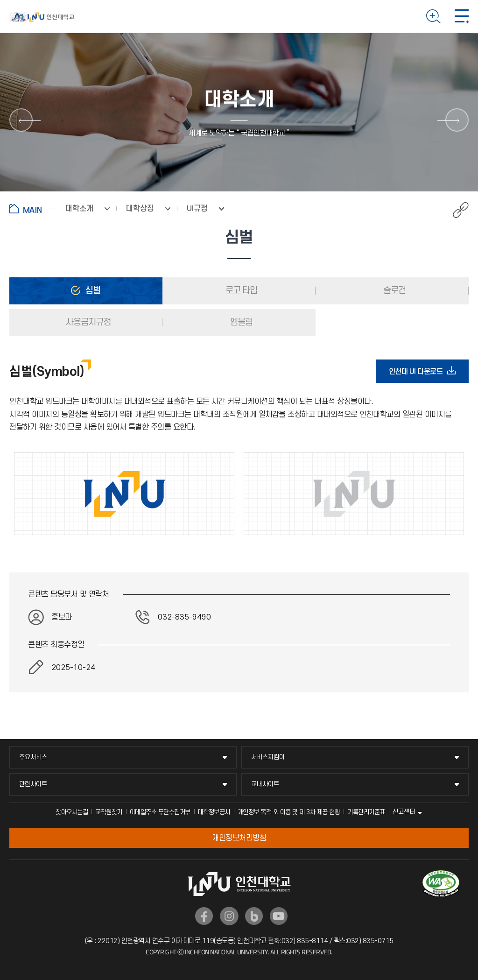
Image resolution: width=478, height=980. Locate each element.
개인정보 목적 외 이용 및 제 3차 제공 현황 (289, 812)
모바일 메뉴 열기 (462, 16)
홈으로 (32, 208)
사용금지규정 (87, 322)
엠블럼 (240, 322)
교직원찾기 (108, 812)
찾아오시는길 (72, 812)
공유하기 (456, 210)
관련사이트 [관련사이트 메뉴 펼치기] (33, 784)
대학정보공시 (214, 812)
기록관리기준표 (366, 812)
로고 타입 (240, 291)
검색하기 (433, 16)
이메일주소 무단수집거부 (160, 812)
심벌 (92, 291)
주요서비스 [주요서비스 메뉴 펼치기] (33, 757)
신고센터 (404, 811)
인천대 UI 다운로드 (419, 371)
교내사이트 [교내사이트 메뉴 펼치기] (265, 784)
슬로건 (393, 291)
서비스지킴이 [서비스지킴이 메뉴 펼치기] (268, 757)
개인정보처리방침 (239, 838)
